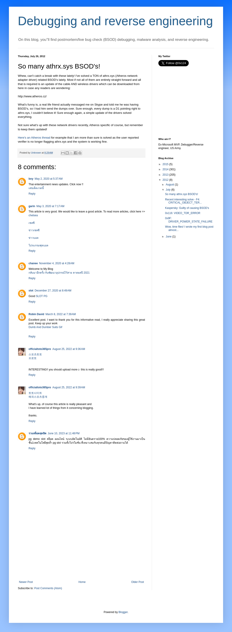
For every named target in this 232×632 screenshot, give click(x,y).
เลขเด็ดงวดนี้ (36, 188)
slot (31, 290)
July (168, 189)
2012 (166, 179)
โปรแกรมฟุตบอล (38, 245)
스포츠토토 (35, 354)
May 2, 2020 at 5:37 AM (48, 178)
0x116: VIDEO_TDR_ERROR (182, 213)
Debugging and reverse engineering (115, 21)
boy (31, 178)
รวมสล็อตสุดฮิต (37, 433)
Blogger (123, 612)
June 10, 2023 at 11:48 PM (63, 433)
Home (82, 582)
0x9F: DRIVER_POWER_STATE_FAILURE (189, 220)
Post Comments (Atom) (48, 588)
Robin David (36, 314)
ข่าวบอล (33, 237)
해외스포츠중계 (38, 396)
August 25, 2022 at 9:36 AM (68, 349)
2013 (166, 174)
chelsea (33, 215)
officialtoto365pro (40, 349)
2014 (166, 169)
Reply (32, 193)
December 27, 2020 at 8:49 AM (53, 290)
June (169, 236)
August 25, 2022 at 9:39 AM (68, 387)
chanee (33, 263)
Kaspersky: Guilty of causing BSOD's (187, 208)
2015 (166, 164)
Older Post (137, 582)
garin (32, 206)
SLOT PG (42, 296)
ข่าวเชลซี (34, 230)
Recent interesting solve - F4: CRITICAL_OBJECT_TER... (183, 201)
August (170, 184)
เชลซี (32, 223)
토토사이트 (35, 393)
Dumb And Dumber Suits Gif (45, 327)
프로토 (33, 358)
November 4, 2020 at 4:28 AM (56, 263)
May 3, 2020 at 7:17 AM (50, 206)
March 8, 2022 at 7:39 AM (61, 314)
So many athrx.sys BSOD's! (181, 194)
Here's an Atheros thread (34, 137)
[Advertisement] (81, 547)
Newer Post (26, 582)
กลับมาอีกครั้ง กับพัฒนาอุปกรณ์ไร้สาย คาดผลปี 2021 (59, 272)
